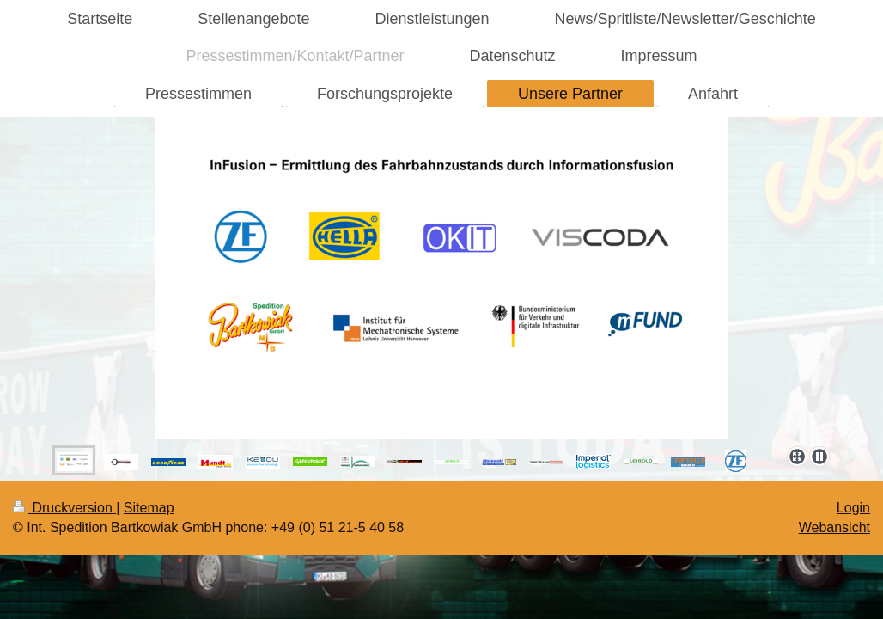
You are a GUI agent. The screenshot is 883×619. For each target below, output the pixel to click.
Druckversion (64, 507)
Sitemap (149, 507)
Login (853, 507)
